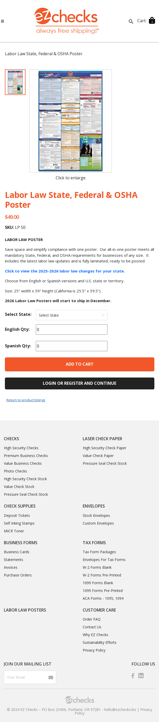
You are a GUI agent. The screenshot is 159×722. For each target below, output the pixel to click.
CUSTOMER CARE (99, 610)
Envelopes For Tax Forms (104, 559)
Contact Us (92, 626)
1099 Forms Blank (98, 582)
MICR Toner (14, 530)
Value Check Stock (19, 486)
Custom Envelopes (98, 523)
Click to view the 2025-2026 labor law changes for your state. (65, 271)
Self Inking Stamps (19, 523)
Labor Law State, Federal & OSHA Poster (43, 54)
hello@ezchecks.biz (120, 709)
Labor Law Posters (25, 610)
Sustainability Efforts (99, 642)
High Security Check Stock (25, 478)
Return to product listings (25, 400)
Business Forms (20, 542)
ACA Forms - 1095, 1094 (103, 598)
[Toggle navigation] (2, 21)
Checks (11, 439)
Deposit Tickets (17, 515)
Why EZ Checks (95, 634)
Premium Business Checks (26, 455)
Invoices (11, 567)
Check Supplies (20, 506)
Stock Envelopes (96, 515)
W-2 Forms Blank (97, 567)
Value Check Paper (98, 455)
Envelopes (94, 506)
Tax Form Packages (99, 551)
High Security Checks (21, 447)
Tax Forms (94, 542)
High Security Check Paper (104, 447)
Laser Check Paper (102, 439)
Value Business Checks (23, 463)
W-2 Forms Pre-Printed (102, 575)
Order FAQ (92, 619)
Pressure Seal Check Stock (26, 494)
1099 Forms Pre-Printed (103, 590)
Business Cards (16, 551)
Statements (13, 559)
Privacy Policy (94, 650)
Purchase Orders (18, 575)
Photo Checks (15, 471)
